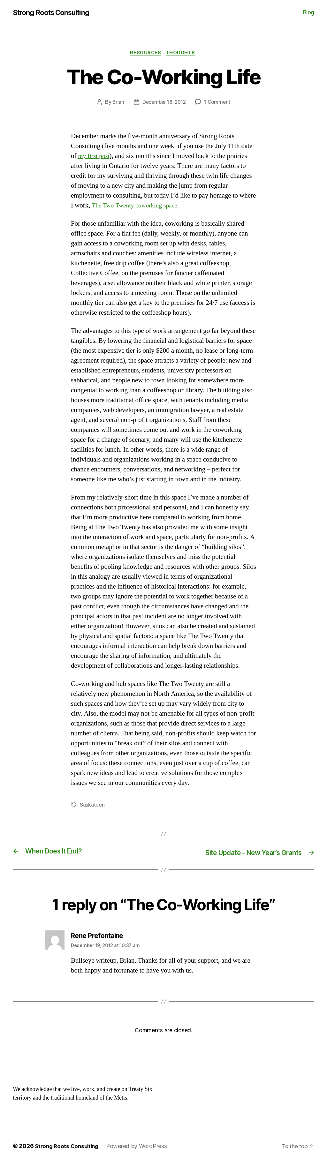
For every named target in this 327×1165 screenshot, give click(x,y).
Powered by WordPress (140, 1147)
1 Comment (218, 104)
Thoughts (182, 54)
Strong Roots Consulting (55, 13)
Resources (145, 54)
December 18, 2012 (164, 104)
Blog (308, 12)
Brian (116, 104)
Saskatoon (92, 806)
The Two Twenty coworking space (138, 207)
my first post (95, 157)
